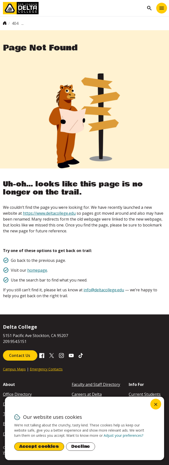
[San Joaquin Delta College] (73, 8)
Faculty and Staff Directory (96, 384)
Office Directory (17, 394)
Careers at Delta (87, 394)
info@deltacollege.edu (104, 290)
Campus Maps (14, 369)
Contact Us (20, 355)
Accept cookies (39, 446)
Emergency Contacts (46, 369)
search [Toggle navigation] (149, 8)
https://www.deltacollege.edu (49, 213)
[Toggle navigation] (161, 8)
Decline (80, 446)
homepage (37, 270)
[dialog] (84, 428)
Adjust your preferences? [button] (123, 435)
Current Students (145, 394)
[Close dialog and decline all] (155, 404)
